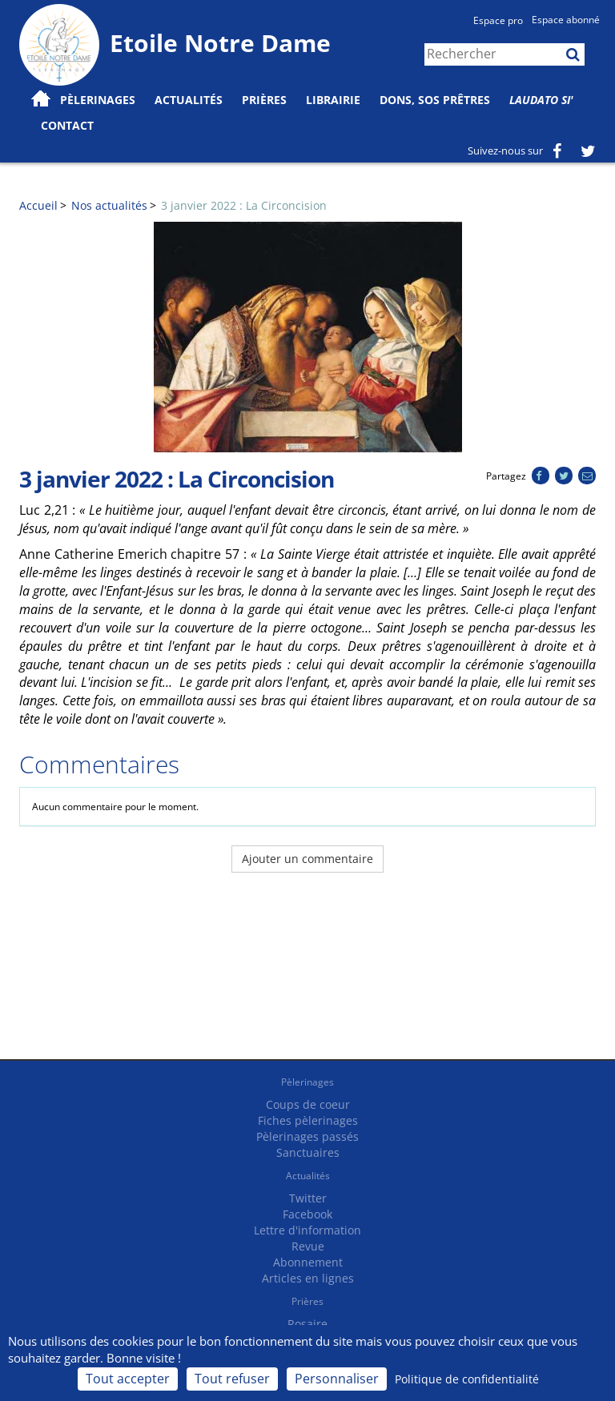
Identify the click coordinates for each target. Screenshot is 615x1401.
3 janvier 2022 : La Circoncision (244, 205)
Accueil (38, 205)
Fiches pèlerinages (308, 1120)
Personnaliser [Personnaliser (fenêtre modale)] (337, 1378)
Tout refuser (232, 1378)
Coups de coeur (308, 1104)
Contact (67, 125)
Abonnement (308, 1262)
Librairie (333, 99)
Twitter (308, 1198)
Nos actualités (109, 205)
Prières (264, 99)
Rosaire (307, 1323)
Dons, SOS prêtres (435, 99)
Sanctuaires (308, 1152)
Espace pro (498, 20)
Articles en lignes (308, 1278)
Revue (307, 1246)
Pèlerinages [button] (97, 99)
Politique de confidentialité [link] (467, 1379)
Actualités (308, 1175)
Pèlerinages (307, 1082)
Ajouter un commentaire (307, 858)
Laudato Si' (541, 99)
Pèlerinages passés (307, 1136)
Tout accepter (128, 1378)
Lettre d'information (307, 1230)
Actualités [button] (189, 99)
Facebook (307, 1214)
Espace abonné (566, 19)
